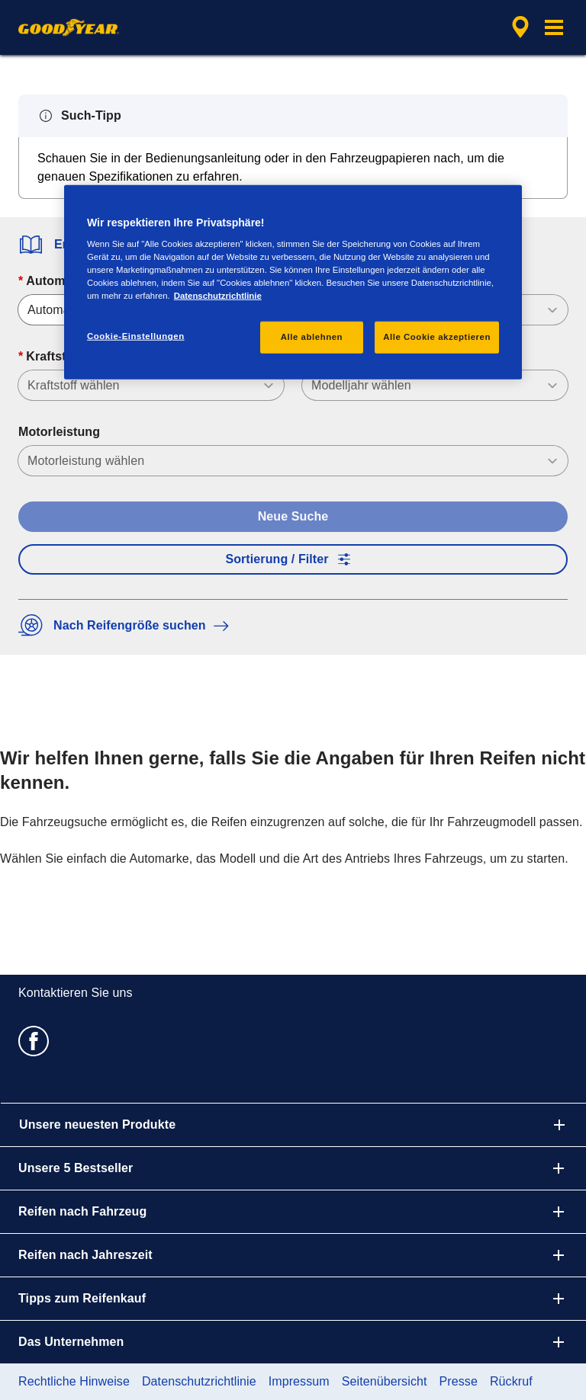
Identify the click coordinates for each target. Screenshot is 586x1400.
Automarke (58, 280)
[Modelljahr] (435, 385)
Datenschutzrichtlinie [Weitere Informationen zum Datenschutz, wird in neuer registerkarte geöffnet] (218, 295)
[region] (293, 282)
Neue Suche (293, 516)
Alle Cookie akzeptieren (437, 336)
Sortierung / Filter (292, 559)
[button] (554, 27)
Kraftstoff (54, 356)
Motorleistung (59, 431)
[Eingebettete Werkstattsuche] (518, 27)
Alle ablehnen (312, 336)
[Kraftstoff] (151, 385)
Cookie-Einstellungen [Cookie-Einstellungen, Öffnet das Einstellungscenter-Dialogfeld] (136, 336)
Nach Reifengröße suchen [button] (127, 625)
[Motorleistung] (293, 461)
